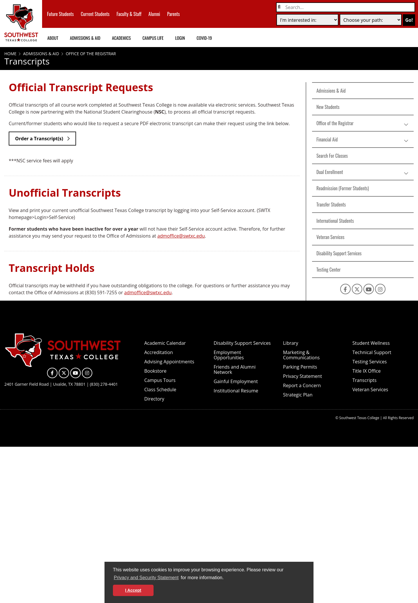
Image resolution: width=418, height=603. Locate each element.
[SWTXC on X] (357, 289)
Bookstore (155, 371)
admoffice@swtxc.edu (181, 236)
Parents (173, 13)
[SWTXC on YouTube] (368, 289)
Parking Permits (300, 367)
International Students (335, 220)
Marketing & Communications (301, 355)
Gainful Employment (236, 381)
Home (10, 53)
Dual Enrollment (329, 171)
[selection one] (307, 20)
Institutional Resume (236, 390)
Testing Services (369, 361)
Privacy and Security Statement (146, 577)
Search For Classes (332, 155)
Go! (409, 20)
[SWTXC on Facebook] (345, 289)
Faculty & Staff (129, 13)
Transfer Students (331, 204)
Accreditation (158, 352)
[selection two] (371, 20)
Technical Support (371, 352)
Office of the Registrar (90, 53)
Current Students (95, 13)
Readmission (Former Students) (342, 188)
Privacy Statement (302, 376)
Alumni (154, 13)
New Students (328, 106)
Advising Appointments (169, 361)
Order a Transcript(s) (39, 138)
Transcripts (364, 380)
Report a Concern (302, 385)
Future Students (60, 13)
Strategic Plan (298, 395)
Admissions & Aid (85, 38)
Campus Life (153, 38)
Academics (121, 38)
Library (290, 343)
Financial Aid (327, 139)
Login (180, 38)
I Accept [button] (133, 590)
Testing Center (328, 269)
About (52, 38)
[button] (226, 578)
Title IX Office (366, 371)
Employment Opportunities (229, 355)
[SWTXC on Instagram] (380, 289)
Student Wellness (371, 343)
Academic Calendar (165, 343)
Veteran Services (330, 237)
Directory (154, 399)
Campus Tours (160, 380)
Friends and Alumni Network (234, 369)
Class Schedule (160, 389)
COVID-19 (204, 38)
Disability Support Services (339, 253)
